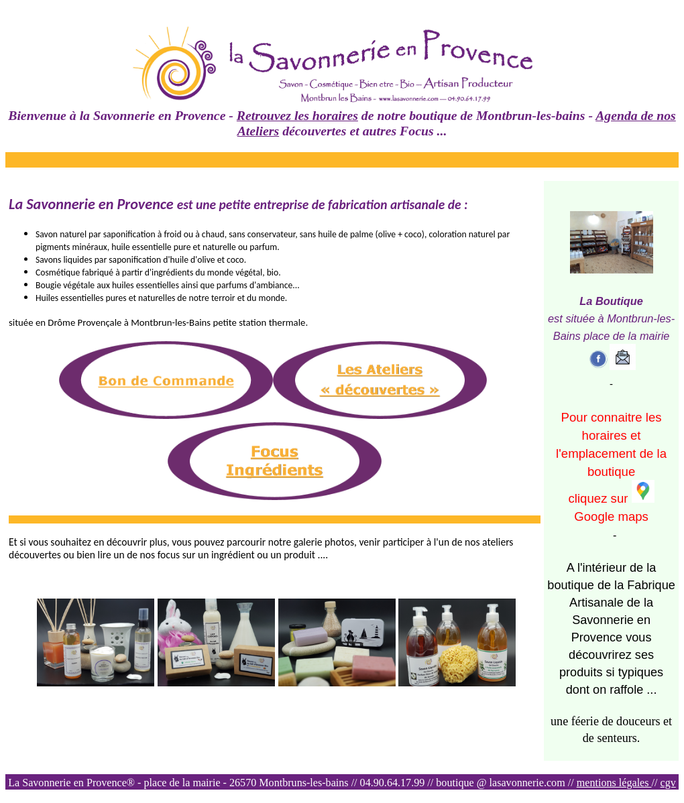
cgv (668, 782)
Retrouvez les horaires (297, 115)
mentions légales (614, 782)
